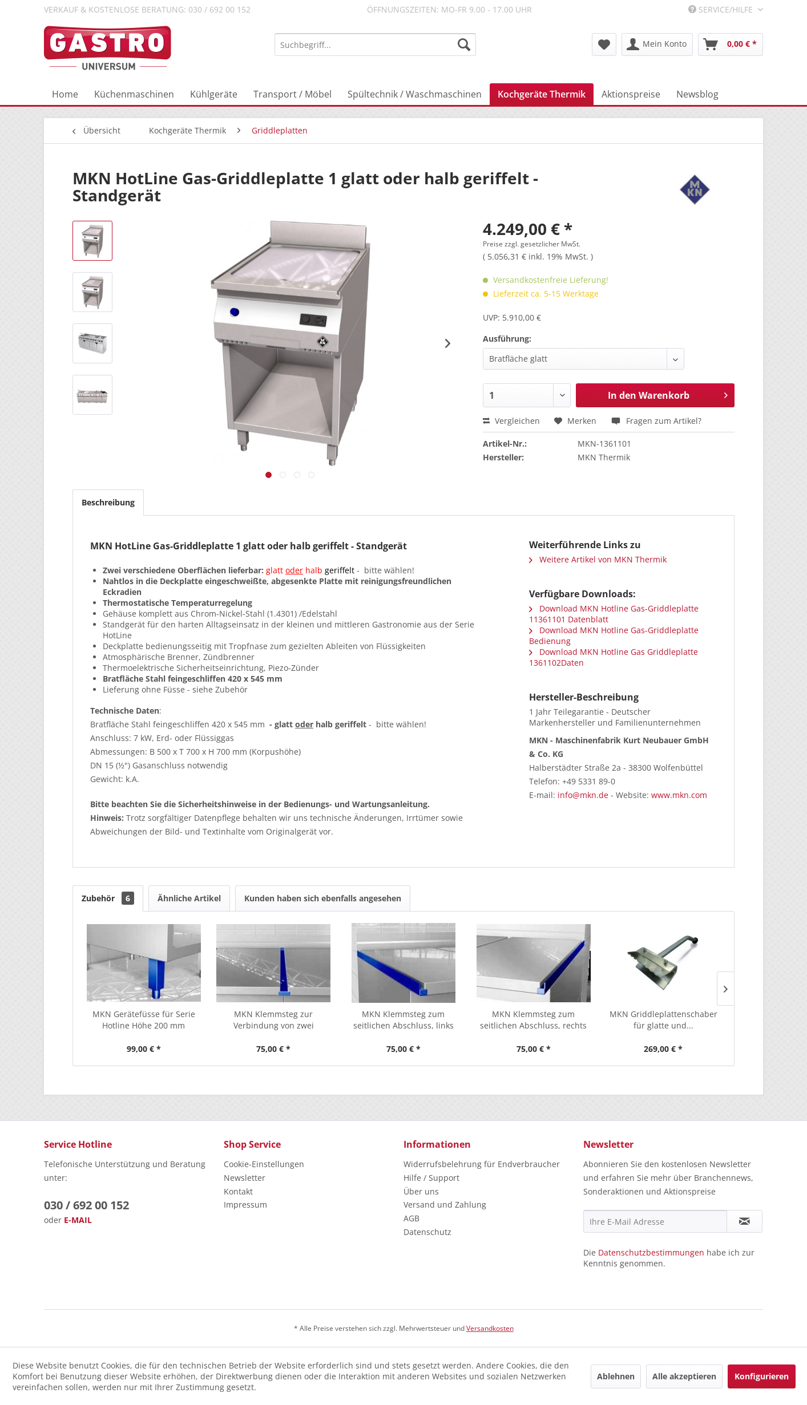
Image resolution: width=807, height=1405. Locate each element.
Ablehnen (616, 1376)
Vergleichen (511, 420)
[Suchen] (464, 44)
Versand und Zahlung (445, 1204)
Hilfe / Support (431, 1177)
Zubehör (108, 898)
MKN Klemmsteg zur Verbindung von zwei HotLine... (273, 1020)
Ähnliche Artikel (189, 898)
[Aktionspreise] (631, 94)
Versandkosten (490, 1328)
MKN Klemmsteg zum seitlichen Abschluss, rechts (533, 1020)
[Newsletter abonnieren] (744, 1221)
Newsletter (244, 1177)
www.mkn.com (679, 794)
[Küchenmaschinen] (134, 94)
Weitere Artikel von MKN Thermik (598, 559)
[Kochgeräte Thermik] (542, 94)
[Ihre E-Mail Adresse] (655, 1221)
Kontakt (238, 1191)
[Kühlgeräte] (213, 94)
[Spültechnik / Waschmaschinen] (415, 94)
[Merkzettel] (604, 44)
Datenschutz (427, 1231)
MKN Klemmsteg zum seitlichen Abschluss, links (403, 1020)
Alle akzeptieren (684, 1376)
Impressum (245, 1204)
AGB (411, 1218)
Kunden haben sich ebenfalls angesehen (322, 898)
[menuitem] (375, 44)
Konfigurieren (762, 1376)
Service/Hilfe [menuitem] (721, 9)
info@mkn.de (583, 794)
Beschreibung (108, 502)
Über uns (421, 1191)
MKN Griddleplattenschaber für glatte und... (663, 1020)
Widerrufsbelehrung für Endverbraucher (482, 1164)
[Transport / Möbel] (292, 94)
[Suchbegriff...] (375, 44)
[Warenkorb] (730, 44)
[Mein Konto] (657, 44)
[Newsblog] (697, 94)
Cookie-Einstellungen (264, 1164)
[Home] (65, 94)
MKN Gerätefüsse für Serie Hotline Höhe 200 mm (143, 1020)
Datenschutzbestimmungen (651, 1252)
